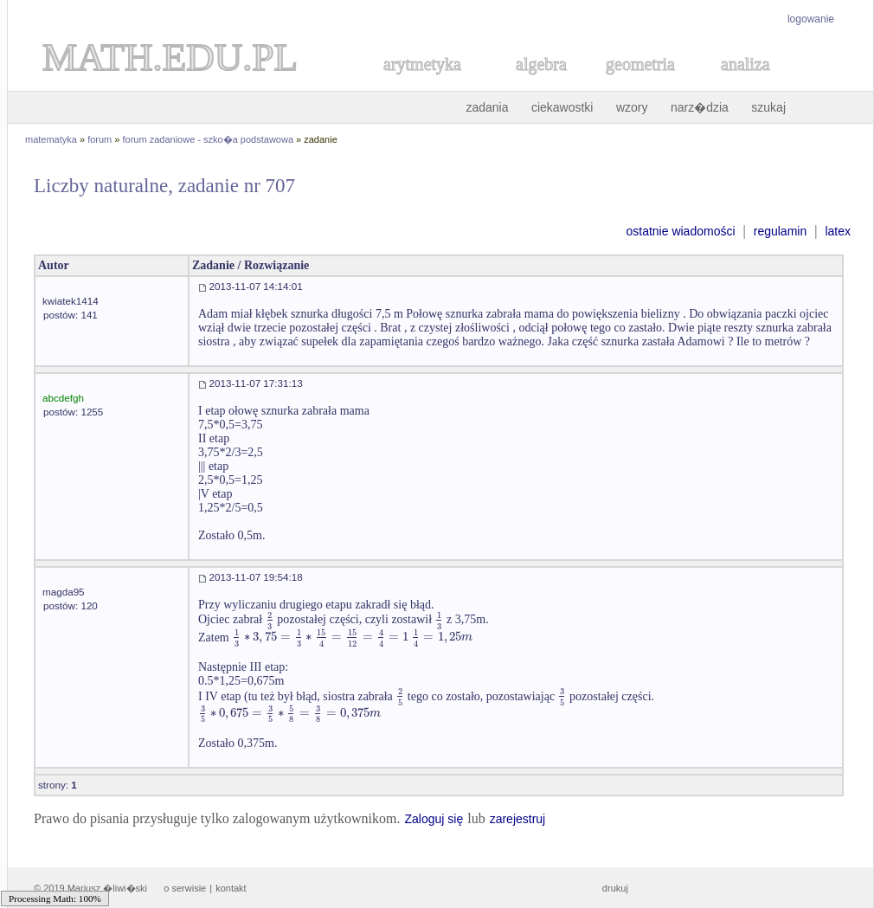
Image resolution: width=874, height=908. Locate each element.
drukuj (615, 888)
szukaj (768, 107)
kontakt (230, 888)
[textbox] (270, 619)
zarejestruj (518, 819)
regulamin (780, 231)
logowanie (810, 19)
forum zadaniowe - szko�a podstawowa (208, 139)
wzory (632, 107)
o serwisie (185, 888)
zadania (487, 107)
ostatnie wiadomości (680, 231)
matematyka (51, 139)
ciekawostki (562, 107)
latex (838, 231)
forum (99, 139)
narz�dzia (700, 107)
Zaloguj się (433, 819)
